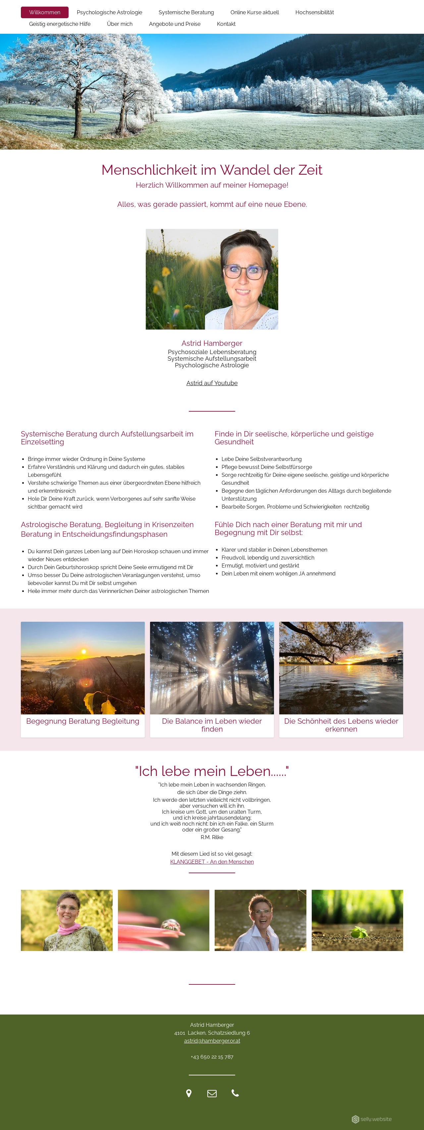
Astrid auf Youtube (212, 383)
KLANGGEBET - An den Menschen (212, 862)
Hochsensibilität (314, 12)
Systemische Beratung (186, 12)
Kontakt (226, 24)
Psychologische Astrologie (109, 12)
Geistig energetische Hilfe (59, 24)
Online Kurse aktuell (255, 12)
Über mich (119, 24)
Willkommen (44, 12)
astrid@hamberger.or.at (212, 1041)
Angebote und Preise (174, 24)
